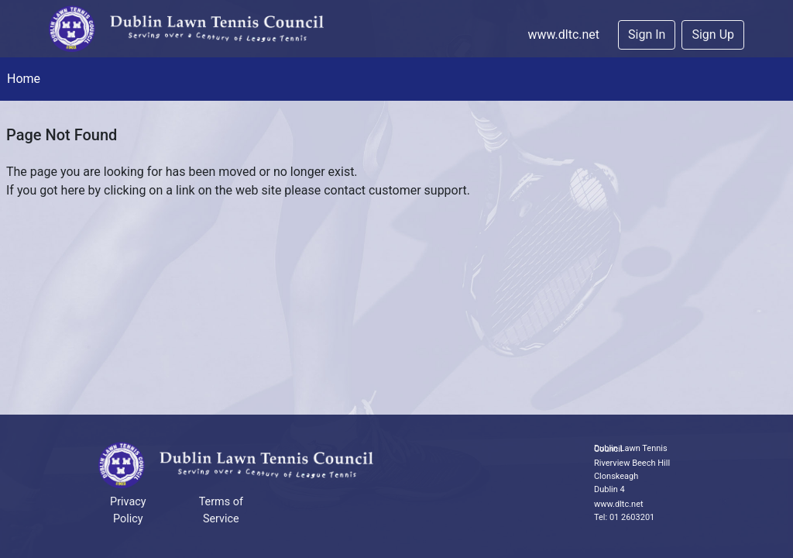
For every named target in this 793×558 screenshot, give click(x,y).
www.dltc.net (563, 34)
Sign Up (713, 34)
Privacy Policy (128, 510)
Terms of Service (221, 510)
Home (23, 78)
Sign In (646, 34)
